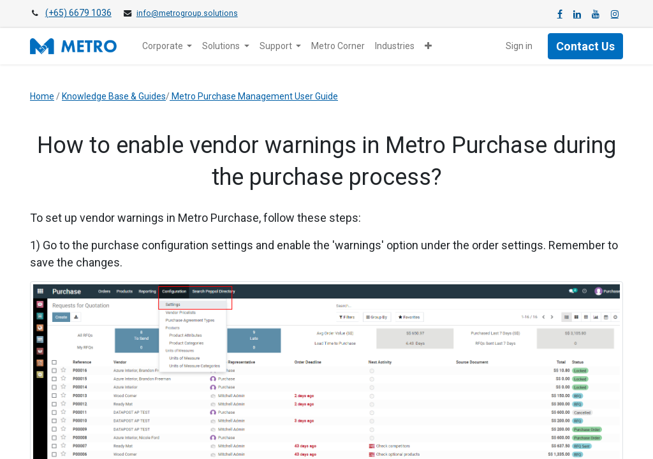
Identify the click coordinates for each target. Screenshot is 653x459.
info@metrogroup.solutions (187, 13)
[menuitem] (338, 46)
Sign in (519, 46)
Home (42, 96)
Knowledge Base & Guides (114, 96)
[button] (428, 46)
